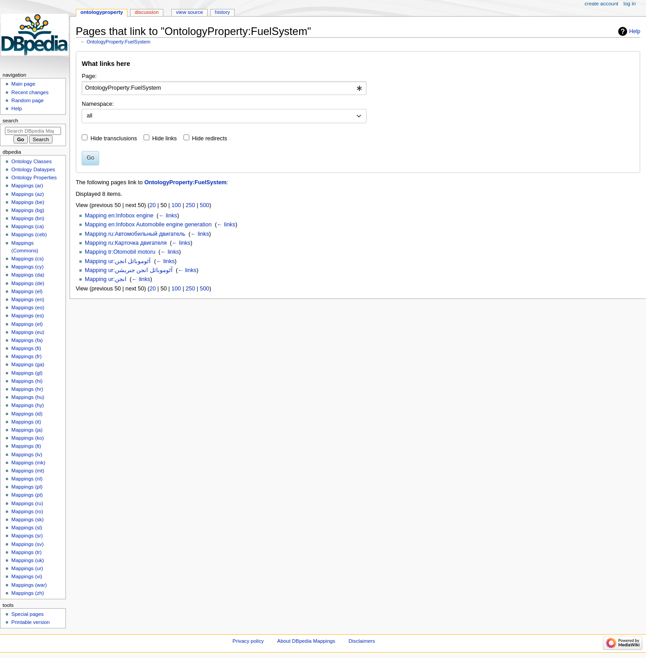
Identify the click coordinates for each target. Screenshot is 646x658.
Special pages (27, 614)
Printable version (30, 622)
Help (635, 31)
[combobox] (224, 88)
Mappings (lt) (26, 446)
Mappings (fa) (27, 340)
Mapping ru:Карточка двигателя (126, 243)
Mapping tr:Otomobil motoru (120, 252)
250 (190, 205)
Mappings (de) (27, 283)
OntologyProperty (101, 12)
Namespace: (97, 104)
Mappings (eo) (27, 307)
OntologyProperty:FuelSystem (118, 41)
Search (10, 120)
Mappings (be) (27, 202)
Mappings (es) (27, 315)
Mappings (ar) (27, 185)
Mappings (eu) (27, 332)
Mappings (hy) (27, 405)
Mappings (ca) (27, 226)
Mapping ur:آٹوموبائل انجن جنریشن (129, 270)
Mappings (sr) (27, 535)
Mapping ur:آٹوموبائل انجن (118, 261)
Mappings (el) (26, 291)
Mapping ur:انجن (106, 279)
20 (152, 205)
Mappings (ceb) (29, 234)
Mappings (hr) (27, 389)
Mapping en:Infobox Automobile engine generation (148, 224)
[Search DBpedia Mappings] (33, 131)
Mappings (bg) (27, 210)
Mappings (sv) (27, 544)
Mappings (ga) (27, 364)
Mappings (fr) (26, 356)
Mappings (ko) (27, 438)
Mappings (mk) (28, 462)
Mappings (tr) (26, 552)
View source (189, 12)
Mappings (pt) (27, 495)
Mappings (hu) (27, 397)
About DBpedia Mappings (306, 641)
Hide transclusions (114, 138)
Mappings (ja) (26, 430)
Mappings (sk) (27, 519)
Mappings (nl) (26, 478)
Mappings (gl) (26, 373)
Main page (23, 84)
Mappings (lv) (26, 454)
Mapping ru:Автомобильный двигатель (135, 234)
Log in (630, 3)
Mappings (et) (27, 324)
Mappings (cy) (27, 266)
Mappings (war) (29, 585)
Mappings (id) (26, 413)
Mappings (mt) (27, 470)
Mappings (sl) (26, 527)
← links (167, 215)
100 (176, 205)
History (222, 12)
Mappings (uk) (27, 560)
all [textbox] (89, 116)
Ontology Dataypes (33, 169)
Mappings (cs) (27, 258)
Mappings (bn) (27, 218)
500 (204, 205)
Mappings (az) (27, 194)
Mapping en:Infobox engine (119, 215)
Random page (27, 100)
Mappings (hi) (26, 381)
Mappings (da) (27, 274)
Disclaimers (362, 641)
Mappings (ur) (27, 568)
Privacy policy (248, 641)
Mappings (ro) (27, 511)
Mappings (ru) (27, 503)
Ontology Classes (31, 161)
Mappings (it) (26, 421)
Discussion (146, 12)
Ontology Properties (34, 177)
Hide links (164, 138)
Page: (89, 76)
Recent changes (29, 92)
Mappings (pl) (26, 486)
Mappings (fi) (26, 348)
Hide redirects (209, 138)
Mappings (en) (27, 299)
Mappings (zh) (27, 593)
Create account (601, 3)
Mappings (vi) (26, 576)
